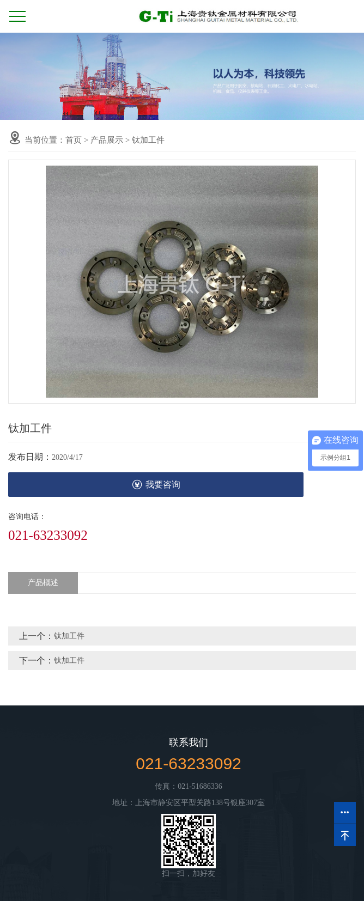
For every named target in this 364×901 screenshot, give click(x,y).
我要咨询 (156, 484)
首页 (73, 140)
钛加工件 (148, 140)
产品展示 (106, 140)
